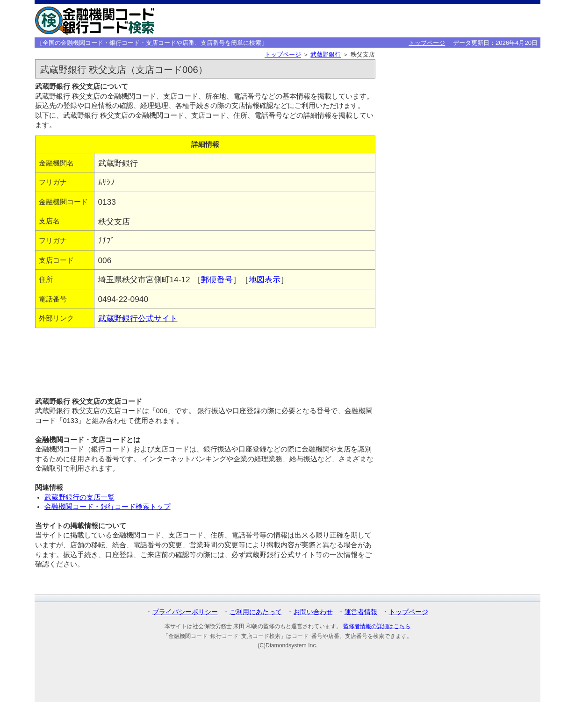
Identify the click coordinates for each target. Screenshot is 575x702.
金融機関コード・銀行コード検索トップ (107, 506)
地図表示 (264, 279)
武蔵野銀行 (325, 54)
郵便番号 (217, 279)
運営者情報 (361, 612)
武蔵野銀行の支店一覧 (79, 497)
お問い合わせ (313, 612)
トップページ (427, 42)
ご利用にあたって (256, 612)
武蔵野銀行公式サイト (138, 318)
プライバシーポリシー (185, 612)
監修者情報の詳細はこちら (376, 626)
